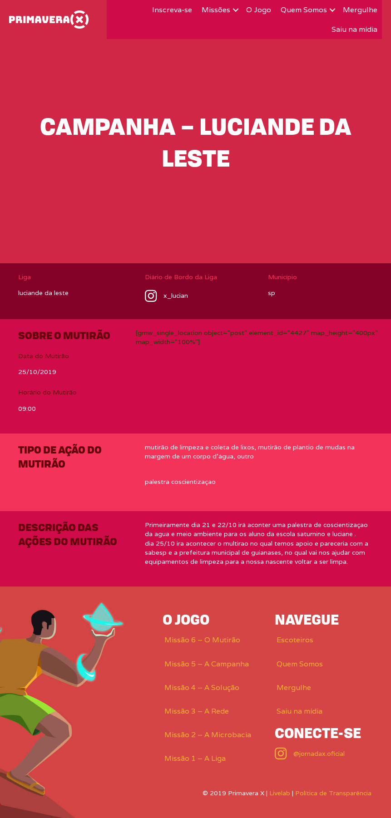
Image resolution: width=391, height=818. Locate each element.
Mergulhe (360, 10)
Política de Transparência (333, 793)
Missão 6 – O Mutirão (202, 640)
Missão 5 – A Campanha (206, 664)
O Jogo (258, 10)
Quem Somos (304, 10)
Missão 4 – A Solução (201, 687)
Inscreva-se (172, 10)
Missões (216, 10)
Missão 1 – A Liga (195, 758)
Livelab (279, 793)
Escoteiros (295, 640)
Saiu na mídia (354, 29)
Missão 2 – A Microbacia (207, 734)
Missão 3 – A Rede (196, 711)
